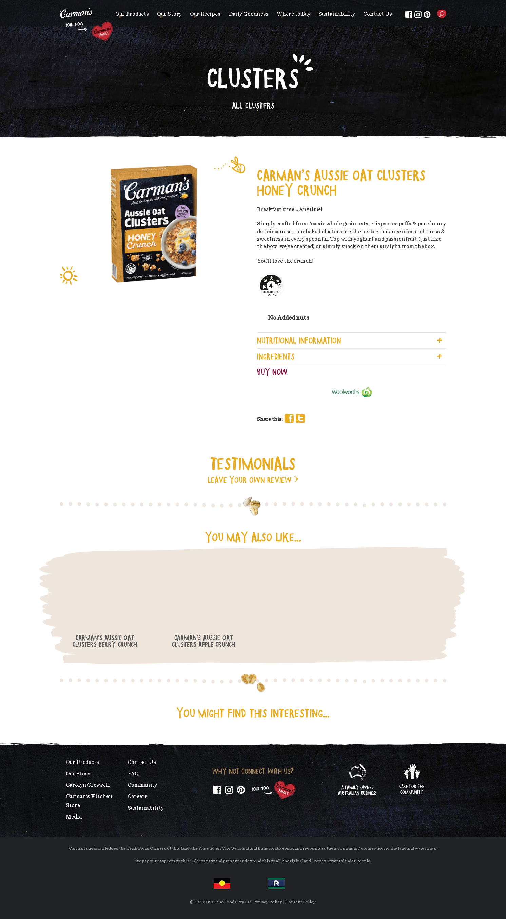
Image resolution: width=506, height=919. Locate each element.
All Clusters (253, 105)
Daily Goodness (249, 14)
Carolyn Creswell (88, 785)
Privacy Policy (267, 902)
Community (142, 785)
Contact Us (377, 14)
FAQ (133, 773)
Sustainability (336, 14)
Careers (137, 796)
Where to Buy (293, 14)
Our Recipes (205, 14)
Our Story (169, 14)
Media (74, 817)
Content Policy (300, 902)
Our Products (132, 14)
